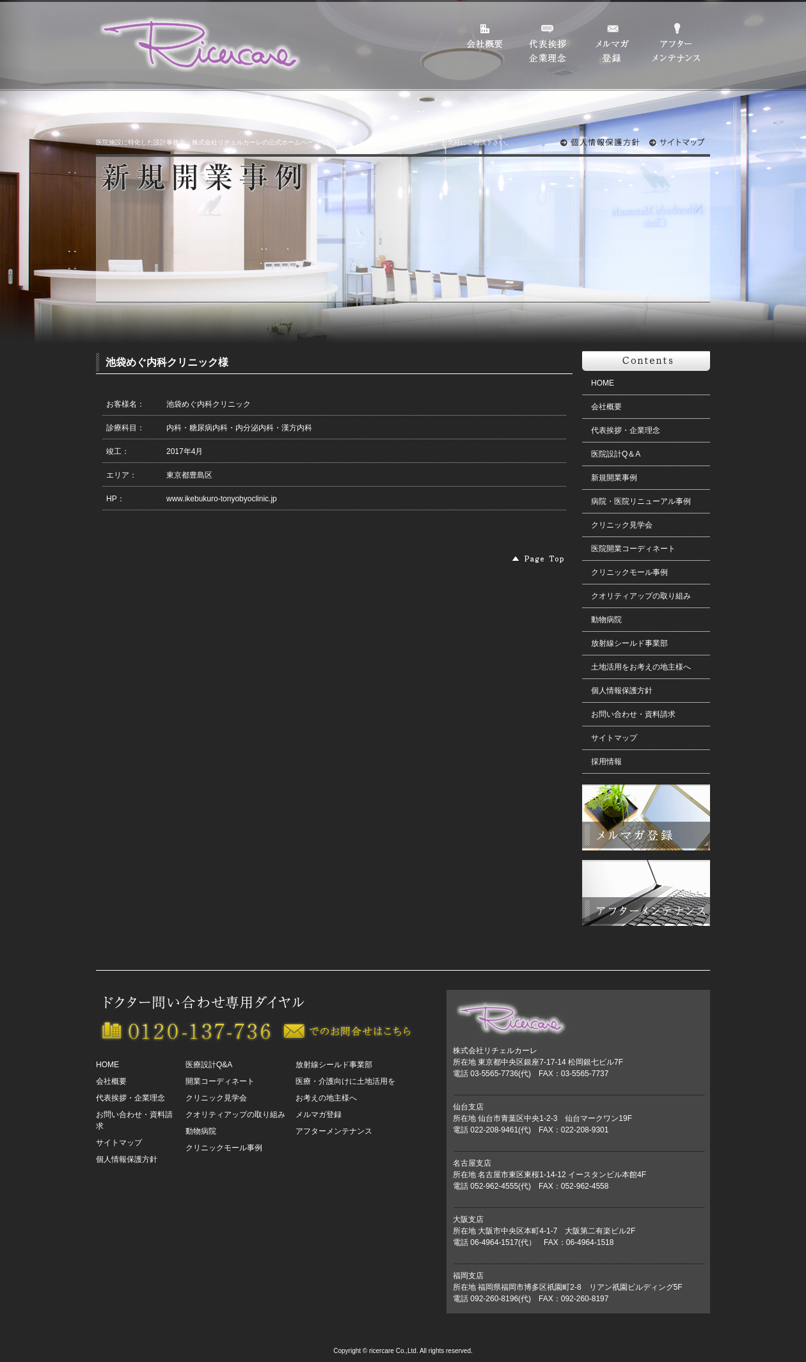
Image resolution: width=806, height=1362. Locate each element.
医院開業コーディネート (633, 548)
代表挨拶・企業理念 (625, 430)
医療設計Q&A (209, 1064)
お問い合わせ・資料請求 (633, 714)
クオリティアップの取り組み (641, 595)
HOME (602, 383)
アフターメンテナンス (334, 1131)
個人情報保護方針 (621, 690)
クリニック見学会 (621, 525)
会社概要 (606, 406)
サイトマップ (614, 737)
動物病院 (606, 619)
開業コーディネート (220, 1081)
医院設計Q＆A (615, 454)
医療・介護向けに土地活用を (345, 1081)
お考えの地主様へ (326, 1097)
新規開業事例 (614, 477)
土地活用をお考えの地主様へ (641, 666)
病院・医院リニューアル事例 (641, 501)
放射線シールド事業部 (629, 643)
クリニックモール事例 (629, 572)
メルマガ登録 (319, 1114)
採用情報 (606, 761)
